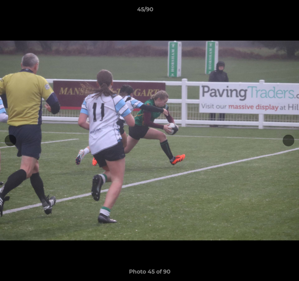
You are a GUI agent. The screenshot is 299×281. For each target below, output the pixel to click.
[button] (271, 11)
